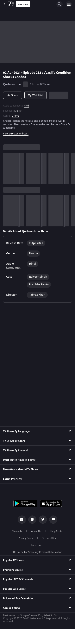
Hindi (26, 105)
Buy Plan (23, 4)
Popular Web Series (14, 589)
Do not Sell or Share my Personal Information (37, 552)
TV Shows (45, 84)
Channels (17, 531)
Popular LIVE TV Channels (18, 579)
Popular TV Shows (13, 560)
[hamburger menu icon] (69, 4)
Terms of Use (49, 538)
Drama (15, 116)
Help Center (56, 531)
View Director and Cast (15, 133)
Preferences (37, 545)
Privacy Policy (25, 538)
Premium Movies (13, 570)
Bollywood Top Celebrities (18, 598)
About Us (36, 531)
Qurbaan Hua (12, 84)
